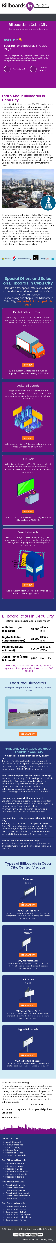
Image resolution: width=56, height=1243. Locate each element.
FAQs (8, 1147)
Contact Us (11, 1155)
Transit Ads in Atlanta (15, 1185)
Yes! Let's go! (19, 69)
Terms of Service (30, 1239)
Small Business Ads (14, 1144)
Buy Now (28, 365)
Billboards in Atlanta (15, 1163)
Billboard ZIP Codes (14, 1152)
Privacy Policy (46, 1239)
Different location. (43, 69)
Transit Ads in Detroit (15, 1190)
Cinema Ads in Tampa (16, 1220)
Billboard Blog (12, 1150)
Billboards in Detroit (14, 1169)
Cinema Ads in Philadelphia (18, 1217)
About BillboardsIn (14, 1142)
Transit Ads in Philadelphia (18, 1195)
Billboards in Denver (15, 1166)
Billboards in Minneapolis (17, 1171)
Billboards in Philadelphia (17, 1174)
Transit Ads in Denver (15, 1187)
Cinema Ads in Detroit (16, 1212)
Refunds (22, 1155)
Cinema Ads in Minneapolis (18, 1214)
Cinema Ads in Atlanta (16, 1206)
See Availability (28, 734)
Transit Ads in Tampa (15, 1198)
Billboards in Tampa (15, 1177)
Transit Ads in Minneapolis (18, 1193)
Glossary (16, 1147)
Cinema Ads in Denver (16, 1209)
